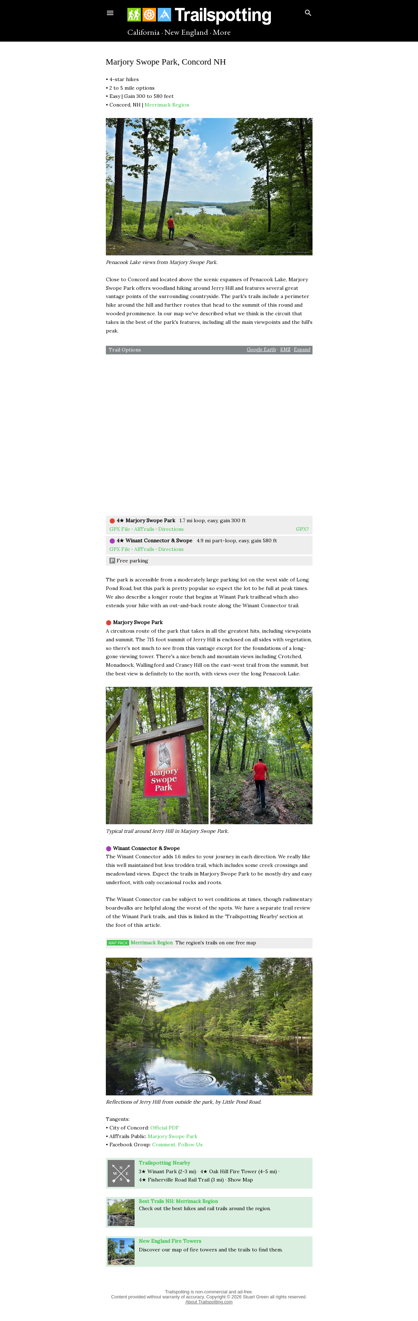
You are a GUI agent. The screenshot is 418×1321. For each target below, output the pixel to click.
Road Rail (183, 1179)
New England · (187, 32)
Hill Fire (240, 1171)
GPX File (119, 529)
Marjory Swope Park (172, 1136)
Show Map (240, 1179)
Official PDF (164, 1127)
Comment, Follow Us (177, 1144)
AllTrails (144, 529)
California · (145, 32)
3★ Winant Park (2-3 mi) (167, 1171)
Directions (171, 529)
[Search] (308, 11)
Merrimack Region (167, 105)
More (222, 32)
